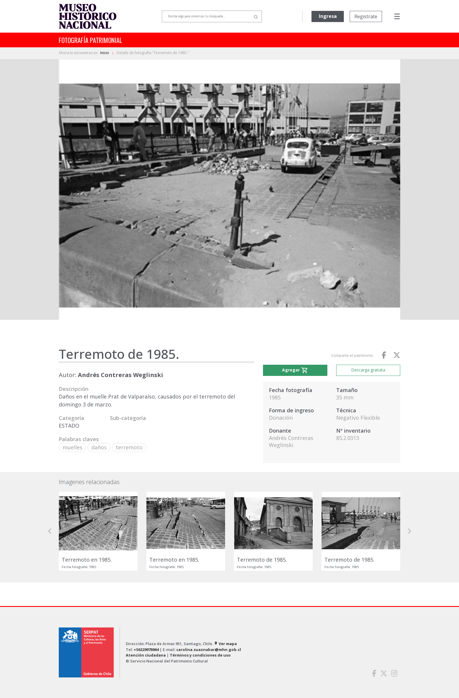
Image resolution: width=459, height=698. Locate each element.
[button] (50, 531)
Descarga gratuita (368, 370)
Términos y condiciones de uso (200, 655)
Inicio (105, 52)
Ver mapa (225, 643)
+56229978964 (146, 649)
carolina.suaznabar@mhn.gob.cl (208, 649)
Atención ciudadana (146, 655)
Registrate (365, 16)
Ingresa (328, 16)
